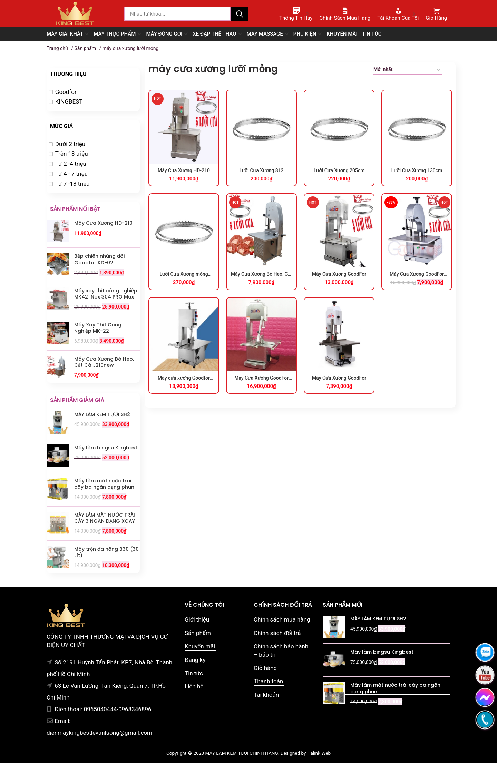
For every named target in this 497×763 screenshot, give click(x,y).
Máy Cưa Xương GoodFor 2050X (261, 378)
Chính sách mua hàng (282, 619)
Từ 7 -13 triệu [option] (72, 183)
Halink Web (319, 753)
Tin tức (194, 673)
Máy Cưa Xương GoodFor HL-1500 (339, 378)
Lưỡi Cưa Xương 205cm (339, 170)
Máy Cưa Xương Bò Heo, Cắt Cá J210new (261, 274)
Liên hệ (194, 686)
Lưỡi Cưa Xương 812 (261, 170)
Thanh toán (268, 681)
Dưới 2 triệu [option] (70, 143)
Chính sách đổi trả (277, 632)
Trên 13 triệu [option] (71, 153)
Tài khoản (266, 694)
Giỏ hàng (265, 668)
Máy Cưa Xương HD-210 (184, 170)
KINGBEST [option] (69, 101)
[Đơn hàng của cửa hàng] (407, 70)
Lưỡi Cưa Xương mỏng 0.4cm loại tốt (183, 274)
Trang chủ (57, 48)
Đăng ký (195, 659)
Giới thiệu (197, 619)
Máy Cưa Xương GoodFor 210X (339, 274)
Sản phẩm (85, 48)
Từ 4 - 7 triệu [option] (71, 173)
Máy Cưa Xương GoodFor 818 (417, 274)
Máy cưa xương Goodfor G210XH (184, 378)
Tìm (239, 14)
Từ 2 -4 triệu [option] (70, 163)
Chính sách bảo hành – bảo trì (281, 650)
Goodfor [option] (66, 91)
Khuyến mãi (200, 646)
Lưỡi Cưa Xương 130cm (416, 170)
